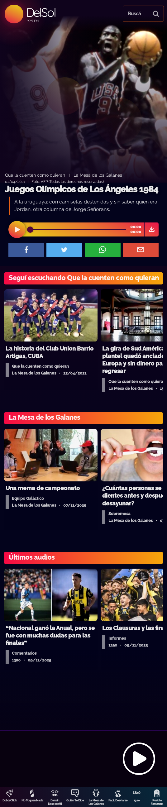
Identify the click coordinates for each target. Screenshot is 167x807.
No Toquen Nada (32, 800)
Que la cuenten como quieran (35, 175)
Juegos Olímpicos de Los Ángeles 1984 (81, 189)
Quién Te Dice (75, 800)
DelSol (40, 12)
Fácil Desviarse (117, 800)
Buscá (134, 14)
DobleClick (9, 800)
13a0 (137, 800)
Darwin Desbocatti (55, 802)
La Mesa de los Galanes (98, 175)
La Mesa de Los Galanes (96, 802)
